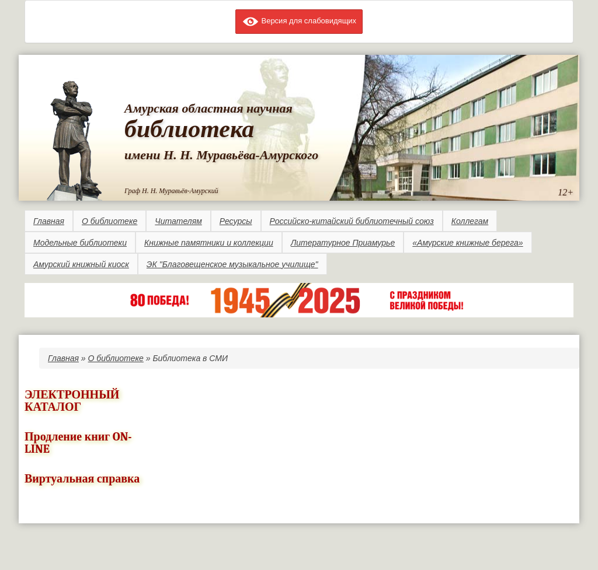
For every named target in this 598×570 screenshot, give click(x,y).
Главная (48, 221)
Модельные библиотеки (80, 242)
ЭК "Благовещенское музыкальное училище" (232, 264)
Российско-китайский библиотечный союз (352, 221)
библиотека (189, 129)
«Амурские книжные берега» (467, 242)
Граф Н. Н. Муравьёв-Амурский (171, 191)
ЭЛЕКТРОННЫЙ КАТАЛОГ (72, 401)
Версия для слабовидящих (299, 20)
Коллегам (469, 221)
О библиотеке (109, 221)
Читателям (178, 221)
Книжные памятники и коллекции (208, 242)
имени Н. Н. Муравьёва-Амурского (221, 155)
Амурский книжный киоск (81, 264)
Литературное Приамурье (343, 242)
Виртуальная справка (82, 478)
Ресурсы (236, 221)
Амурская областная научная (208, 108)
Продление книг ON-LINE (78, 443)
